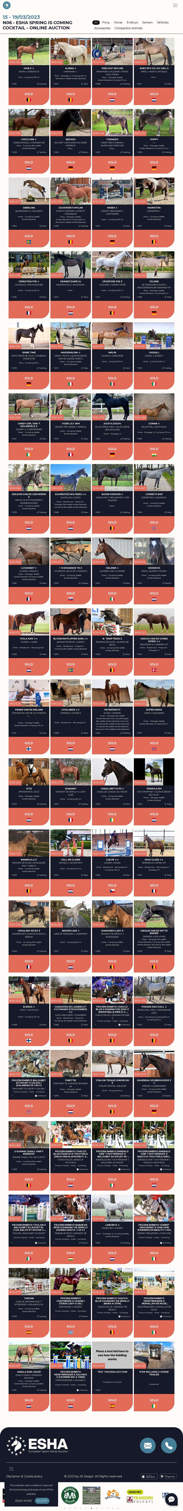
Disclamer (13, 1476)
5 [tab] (86, 1508)
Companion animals (128, 28)
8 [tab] (102, 1508)
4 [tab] (81, 1508)
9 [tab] (107, 1508)
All (96, 22)
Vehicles (163, 22)
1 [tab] (64, 1508)
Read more (23, 1500)
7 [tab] (97, 1508)
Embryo (132, 22)
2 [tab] (70, 1508)
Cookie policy (33, 1476)
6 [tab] (91, 1508)
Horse (118, 22)
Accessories (102, 28)
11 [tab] (118, 1508)
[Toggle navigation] (175, 5)
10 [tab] (113, 1508)
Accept (42, 1500)
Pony (106, 22)
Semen (147, 22)
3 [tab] (75, 1508)
